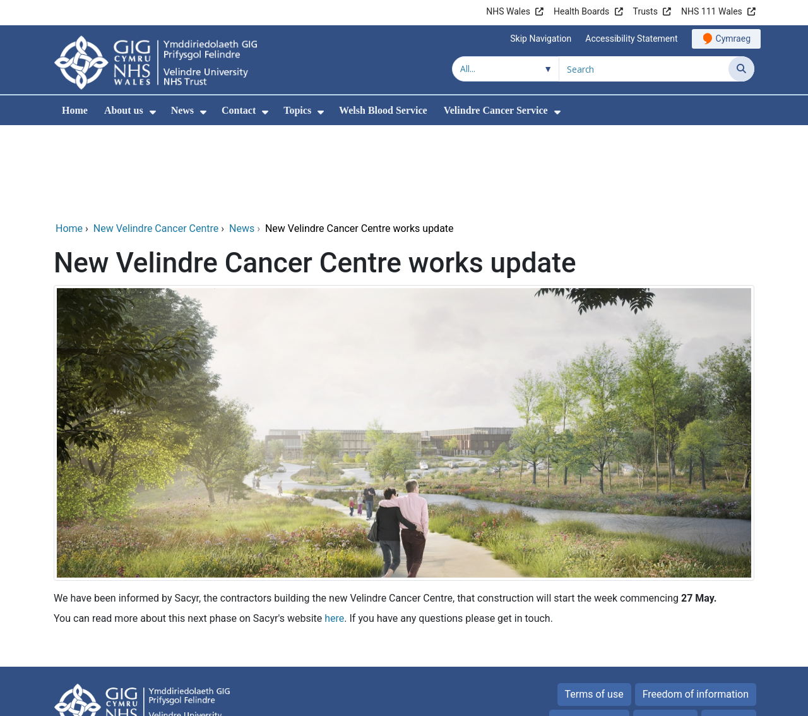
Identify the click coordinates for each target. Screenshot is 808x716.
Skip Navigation (540, 38)
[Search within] (505, 69)
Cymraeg (733, 38)
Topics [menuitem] (297, 110)
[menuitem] (153, 112)
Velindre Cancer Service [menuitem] (496, 110)
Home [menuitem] (75, 110)
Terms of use (594, 608)
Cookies (659, 635)
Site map (729, 635)
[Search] (741, 69)
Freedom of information (696, 608)
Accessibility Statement (631, 38)
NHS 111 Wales (711, 11)
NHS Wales (508, 11)
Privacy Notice (589, 635)
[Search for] (644, 69)
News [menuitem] (182, 110)
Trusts (645, 11)
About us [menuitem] (123, 110)
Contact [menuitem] (239, 110)
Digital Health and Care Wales (675, 700)
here (334, 532)
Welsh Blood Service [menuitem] (383, 110)
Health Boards (581, 11)
